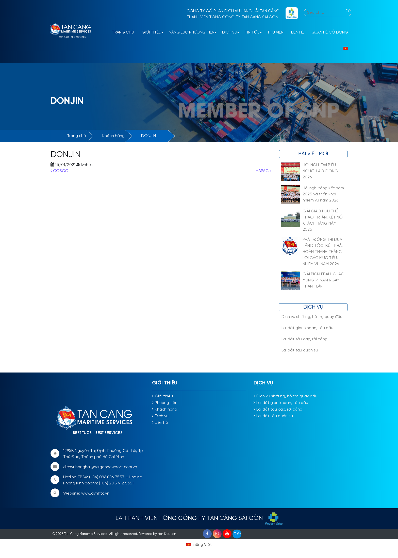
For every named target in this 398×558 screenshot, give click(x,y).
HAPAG (263, 171)
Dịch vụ (229, 32)
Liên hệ (297, 32)
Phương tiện (166, 403)
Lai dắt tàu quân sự (299, 350)
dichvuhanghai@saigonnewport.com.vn (100, 467)
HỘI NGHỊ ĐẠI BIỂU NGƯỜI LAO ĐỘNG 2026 (320, 171)
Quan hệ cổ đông (329, 32)
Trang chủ (76, 136)
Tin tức (252, 32)
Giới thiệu (151, 32)
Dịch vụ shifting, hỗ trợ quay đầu (311, 317)
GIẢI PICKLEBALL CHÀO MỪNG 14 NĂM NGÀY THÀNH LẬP (323, 280)
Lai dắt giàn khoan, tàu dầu (307, 328)
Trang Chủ (123, 32)
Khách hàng (113, 136)
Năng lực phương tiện (191, 32)
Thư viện (275, 32)
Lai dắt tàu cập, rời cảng (304, 339)
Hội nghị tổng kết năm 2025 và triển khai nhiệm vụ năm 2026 (323, 194)
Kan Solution (167, 534)
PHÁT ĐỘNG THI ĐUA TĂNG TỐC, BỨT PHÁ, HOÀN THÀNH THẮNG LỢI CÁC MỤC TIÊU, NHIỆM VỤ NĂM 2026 (323, 252)
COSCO (60, 171)
